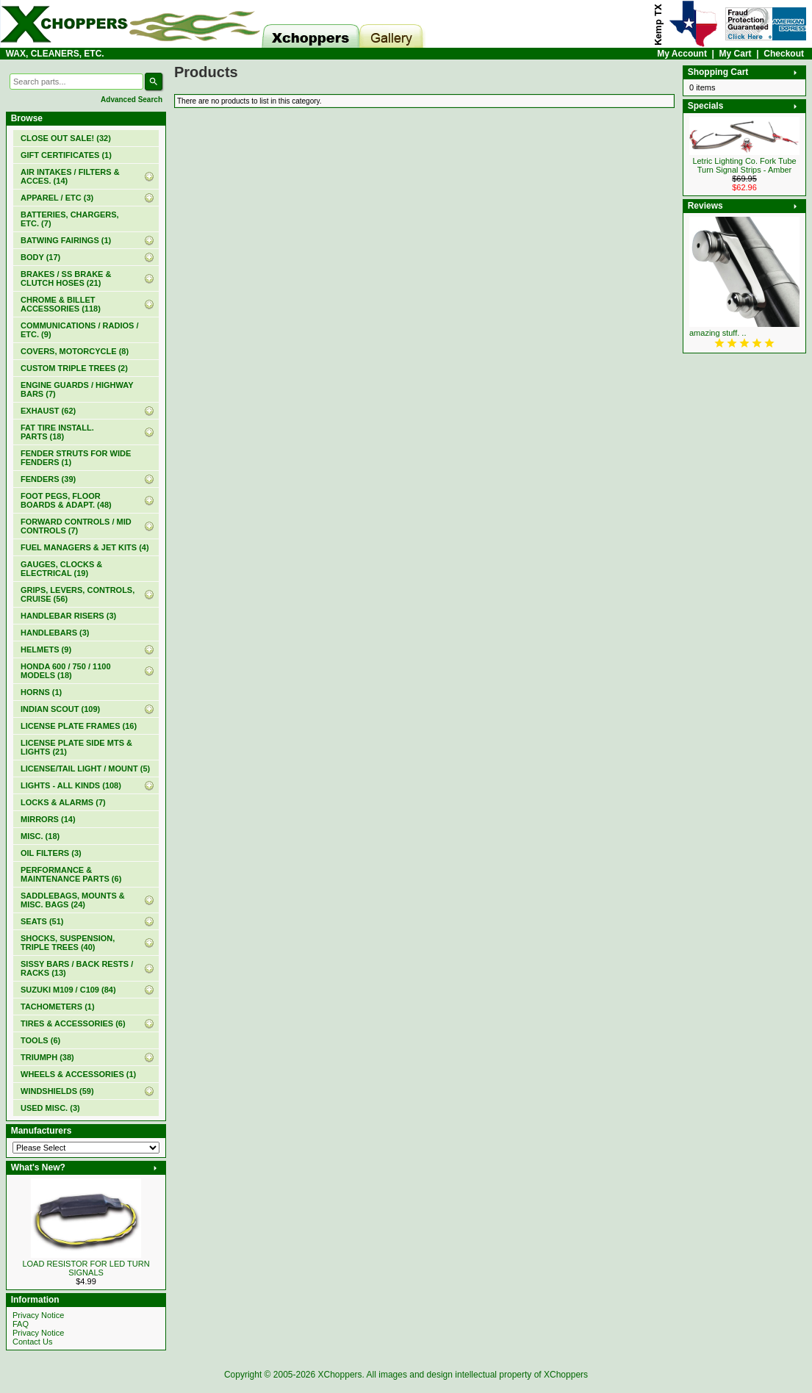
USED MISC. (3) (50, 1108)
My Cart (735, 53)
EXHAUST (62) (48, 410)
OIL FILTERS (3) (51, 853)
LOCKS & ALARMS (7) (63, 802)
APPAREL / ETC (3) (57, 197)
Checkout (784, 53)
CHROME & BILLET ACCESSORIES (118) (61, 304)
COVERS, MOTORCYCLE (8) (75, 351)
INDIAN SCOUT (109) (60, 709)
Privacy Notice (38, 1315)
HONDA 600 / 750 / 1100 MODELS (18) (66, 671)
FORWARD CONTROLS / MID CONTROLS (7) (76, 526)
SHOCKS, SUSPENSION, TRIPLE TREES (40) (68, 942)
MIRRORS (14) (48, 819)
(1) (66, 155)
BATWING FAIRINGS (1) (66, 240)
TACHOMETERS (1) (58, 1006)
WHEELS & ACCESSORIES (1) (78, 1074)
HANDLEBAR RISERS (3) (68, 615)
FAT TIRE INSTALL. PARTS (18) (57, 432)
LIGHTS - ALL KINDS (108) (71, 785)
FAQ (20, 1324)
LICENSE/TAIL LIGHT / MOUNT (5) (85, 768)
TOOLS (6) (40, 1040)
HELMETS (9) (46, 649)
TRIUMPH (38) (47, 1057)
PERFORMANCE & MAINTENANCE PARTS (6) (71, 874)
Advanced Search (131, 100)
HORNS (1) (41, 692)
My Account (682, 53)
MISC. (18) (40, 836)
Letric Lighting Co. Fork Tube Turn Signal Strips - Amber (744, 165)
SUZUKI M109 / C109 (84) (68, 989)
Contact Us (32, 1341)
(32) (66, 138)
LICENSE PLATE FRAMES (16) (79, 725)
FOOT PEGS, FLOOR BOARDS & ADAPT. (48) (66, 500)
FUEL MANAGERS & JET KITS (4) (85, 547)
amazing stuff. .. (717, 332)
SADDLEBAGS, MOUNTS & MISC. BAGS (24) (73, 900)
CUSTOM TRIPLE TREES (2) (74, 368)
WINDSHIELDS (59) (57, 1091)
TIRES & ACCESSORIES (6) (73, 1023)
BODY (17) (40, 257)
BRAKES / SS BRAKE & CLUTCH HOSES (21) (66, 278)
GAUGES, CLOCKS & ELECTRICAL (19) (61, 568)
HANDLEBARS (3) (55, 632)
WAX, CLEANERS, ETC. (55, 53)
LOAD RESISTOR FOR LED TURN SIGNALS (85, 1268)
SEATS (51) (42, 921)
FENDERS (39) (48, 479)
